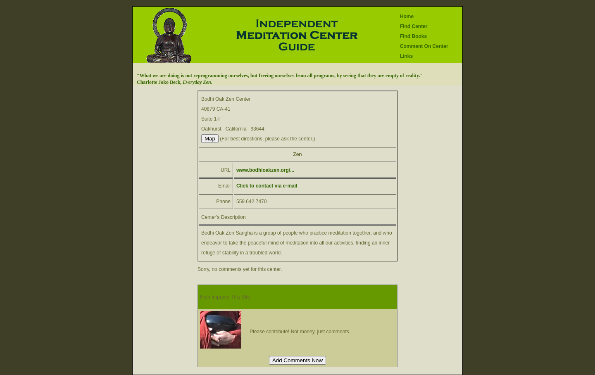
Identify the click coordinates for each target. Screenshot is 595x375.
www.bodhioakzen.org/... (265, 170)
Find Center (414, 26)
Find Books (413, 36)
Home (407, 16)
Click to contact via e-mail (266, 186)
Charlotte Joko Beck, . (174, 82)
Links (406, 56)
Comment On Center (424, 46)
